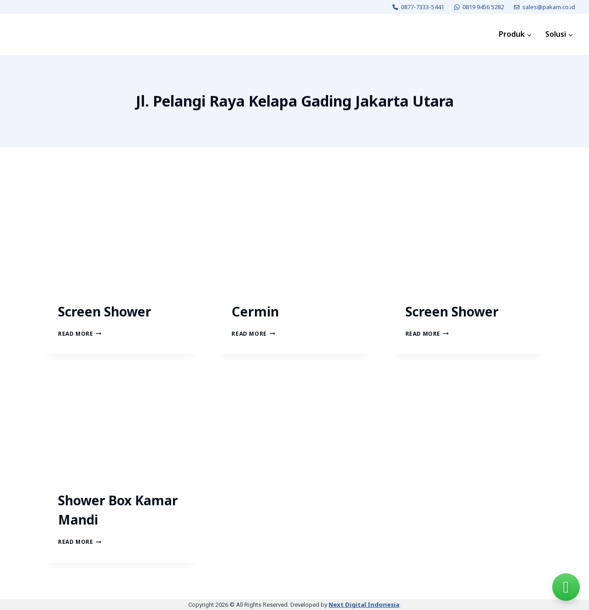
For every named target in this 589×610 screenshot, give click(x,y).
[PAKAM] (38, 34)
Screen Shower (104, 311)
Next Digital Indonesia (364, 604)
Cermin (255, 311)
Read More (79, 334)
